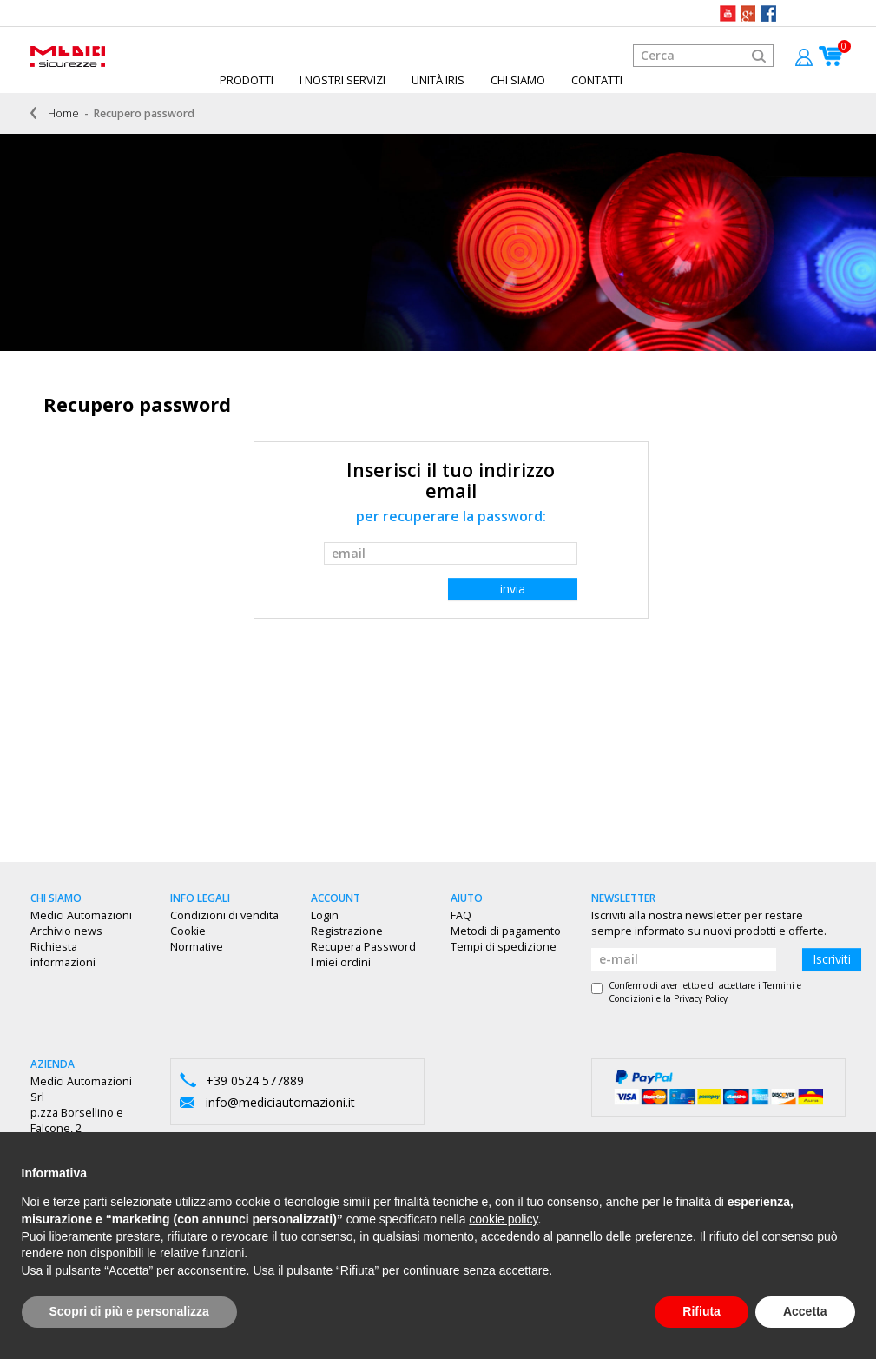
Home (63, 113)
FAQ (461, 915)
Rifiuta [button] (701, 1311)
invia (512, 588)
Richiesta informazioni (63, 954)
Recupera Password (363, 946)
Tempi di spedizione (504, 946)
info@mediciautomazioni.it (280, 1102)
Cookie (188, 931)
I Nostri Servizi (342, 80)
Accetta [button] (805, 1311)
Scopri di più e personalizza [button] (129, 1311)
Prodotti (246, 80)
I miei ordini (341, 962)
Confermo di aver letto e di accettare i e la (696, 991)
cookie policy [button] (503, 1219)
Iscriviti (832, 959)
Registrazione (347, 931)
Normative (196, 946)
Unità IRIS (438, 80)
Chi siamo (518, 80)
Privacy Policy (701, 998)
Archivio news (66, 931)
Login (325, 915)
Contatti (596, 80)
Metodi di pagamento (506, 931)
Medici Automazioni (81, 915)
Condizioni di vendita (224, 915)
